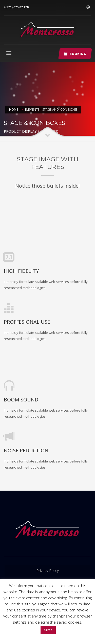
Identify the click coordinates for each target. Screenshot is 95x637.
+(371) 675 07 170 (16, 7)
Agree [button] (48, 630)
